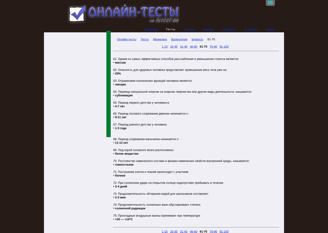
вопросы (197, 39)
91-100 (224, 46)
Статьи (189, 29)
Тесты (145, 39)
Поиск (270, 29)
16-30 (174, 46)
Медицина (160, 39)
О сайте (250, 29)
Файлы (209, 29)
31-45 (183, 46)
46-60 (193, 46)
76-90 (213, 46)
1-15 (165, 46)
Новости (229, 29)
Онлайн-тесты (124, 39)
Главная (151, 29)
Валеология (179, 39)
